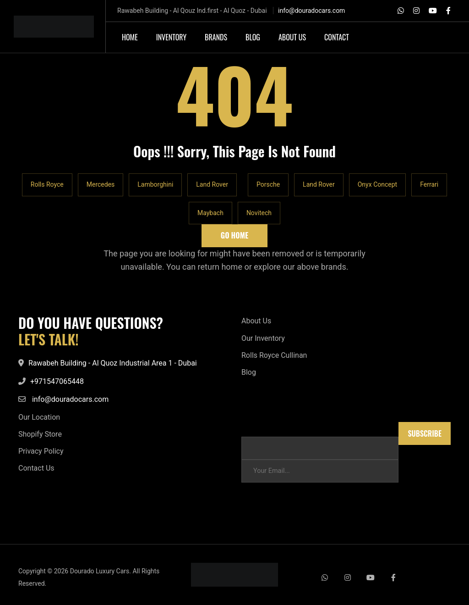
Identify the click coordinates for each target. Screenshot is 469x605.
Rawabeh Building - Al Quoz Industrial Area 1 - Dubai (112, 363)
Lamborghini (155, 184)
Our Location (39, 417)
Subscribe (425, 433)
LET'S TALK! (48, 339)
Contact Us (36, 468)
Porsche (268, 184)
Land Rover (212, 184)
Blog (248, 372)
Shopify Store (40, 434)
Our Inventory (263, 338)
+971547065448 (57, 381)
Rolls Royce (47, 184)
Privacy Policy (41, 451)
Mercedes (101, 184)
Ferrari (429, 184)
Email (249, 426)
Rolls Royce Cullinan (274, 355)
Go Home (234, 235)
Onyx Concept (377, 184)
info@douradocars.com (311, 10)
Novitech (259, 212)
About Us (256, 320)
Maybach (210, 212)
